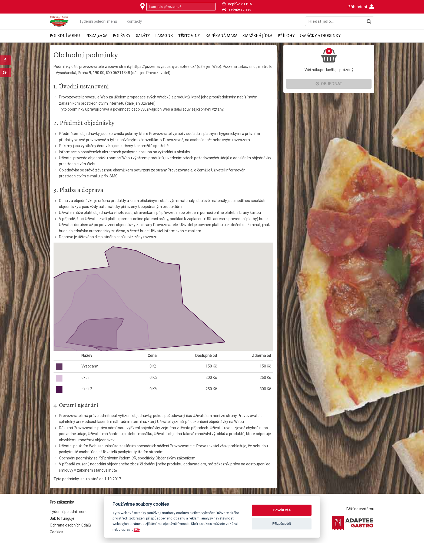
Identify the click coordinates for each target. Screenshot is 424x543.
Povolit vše (281, 510)
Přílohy (286, 35)
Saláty (143, 35)
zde (137, 529)
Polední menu (65, 35)
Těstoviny (189, 35)
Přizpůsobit (281, 524)
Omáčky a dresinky (320, 35)
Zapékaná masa (221, 35)
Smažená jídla (257, 35)
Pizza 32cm (96, 35)
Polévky (122, 35)
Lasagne (164, 35)
